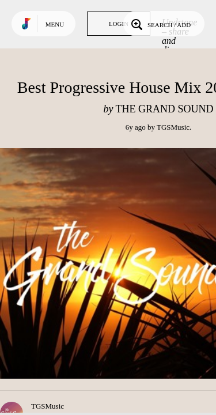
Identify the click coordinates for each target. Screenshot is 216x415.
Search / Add (160, 24)
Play (115, 263)
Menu (55, 24)
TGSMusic (173, 127)
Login (118, 23)
